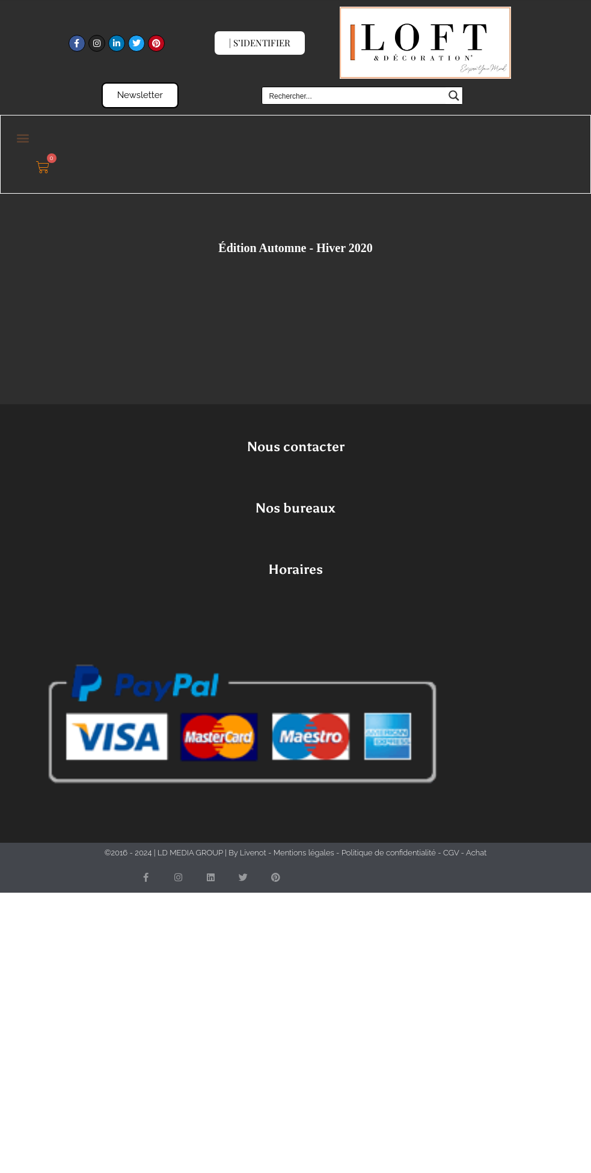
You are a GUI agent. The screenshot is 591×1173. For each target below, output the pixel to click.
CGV (451, 852)
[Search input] (354, 96)
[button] (22, 137)
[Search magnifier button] (454, 95)
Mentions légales (304, 852)
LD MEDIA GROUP (190, 852)
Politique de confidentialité (388, 852)
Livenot (253, 852)
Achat (476, 852)
